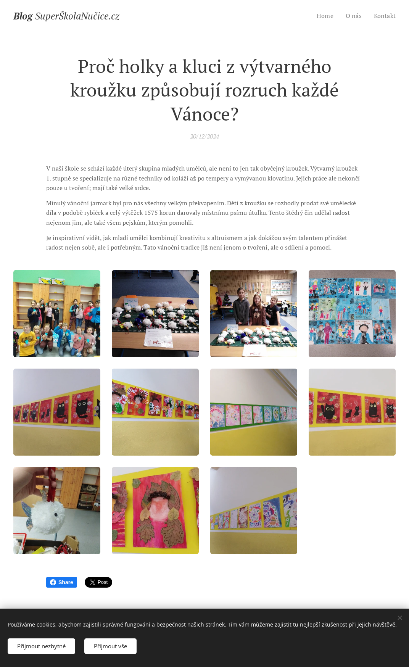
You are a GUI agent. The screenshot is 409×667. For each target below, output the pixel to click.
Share (61, 582)
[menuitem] (324, 15)
